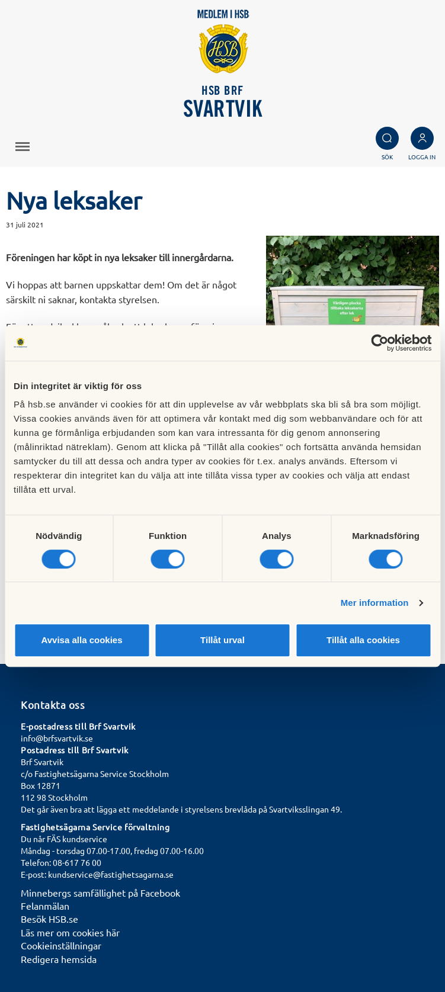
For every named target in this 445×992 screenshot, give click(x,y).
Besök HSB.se (49, 918)
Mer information (375, 603)
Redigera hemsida (59, 959)
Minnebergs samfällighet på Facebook (100, 892)
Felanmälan (45, 905)
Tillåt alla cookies (363, 640)
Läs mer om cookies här (70, 932)
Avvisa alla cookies (81, 640)
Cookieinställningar (61, 945)
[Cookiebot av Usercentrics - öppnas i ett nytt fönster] (379, 343)
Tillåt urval (222, 640)
